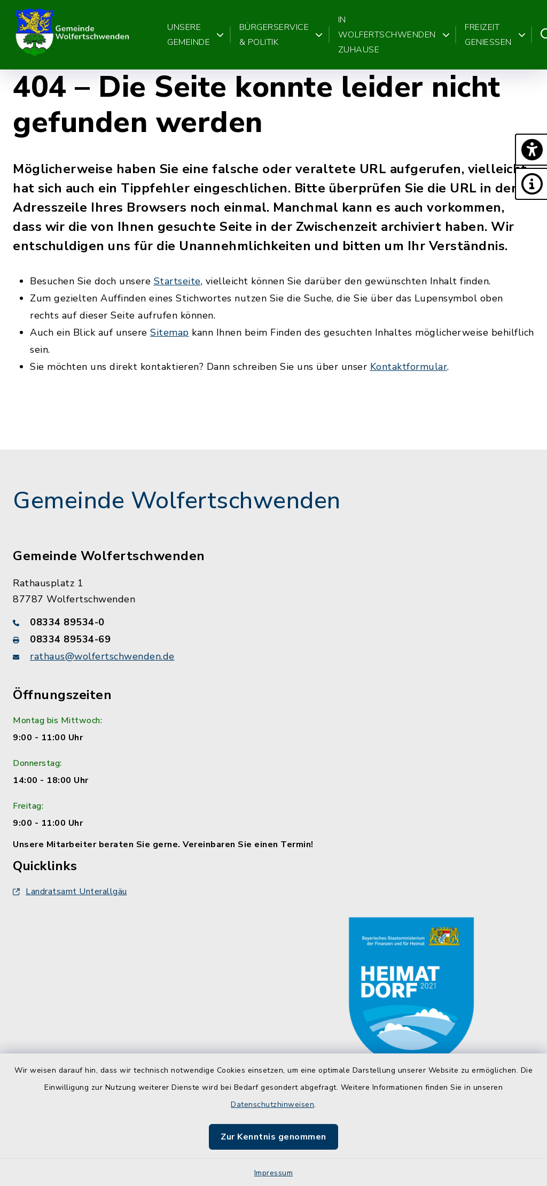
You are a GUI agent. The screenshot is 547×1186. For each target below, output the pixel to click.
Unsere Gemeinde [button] (195, 34)
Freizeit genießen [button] (495, 34)
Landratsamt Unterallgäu (70, 891)
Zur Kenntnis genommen (273, 1137)
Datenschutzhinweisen (272, 1104)
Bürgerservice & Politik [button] (281, 34)
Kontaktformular (409, 366)
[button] (531, 150)
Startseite (177, 281)
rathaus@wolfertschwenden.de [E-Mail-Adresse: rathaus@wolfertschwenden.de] (102, 656)
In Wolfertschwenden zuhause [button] (394, 34)
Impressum (273, 1173)
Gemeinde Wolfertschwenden (177, 501)
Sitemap (169, 332)
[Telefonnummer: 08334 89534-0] (273, 622)
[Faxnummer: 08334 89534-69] (273, 639)
